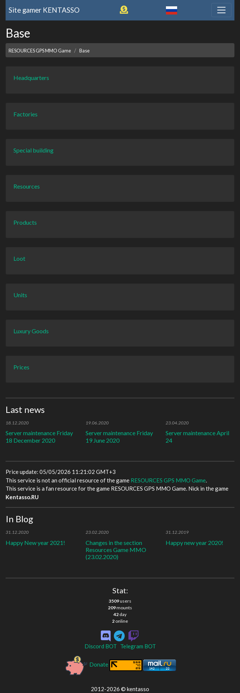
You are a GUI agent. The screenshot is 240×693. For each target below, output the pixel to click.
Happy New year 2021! (35, 542)
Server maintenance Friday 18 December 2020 (39, 436)
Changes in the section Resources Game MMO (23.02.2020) (116, 549)
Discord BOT (100, 646)
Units (20, 294)
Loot (19, 258)
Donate (86, 664)
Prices (21, 366)
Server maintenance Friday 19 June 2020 (119, 436)
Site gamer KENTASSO (44, 10)
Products (25, 222)
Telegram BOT (138, 646)
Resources (26, 186)
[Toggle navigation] (221, 10)
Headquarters (31, 77)
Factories (25, 114)
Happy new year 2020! (194, 542)
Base (84, 51)
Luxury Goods (31, 330)
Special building (33, 150)
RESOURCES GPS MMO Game (40, 51)
